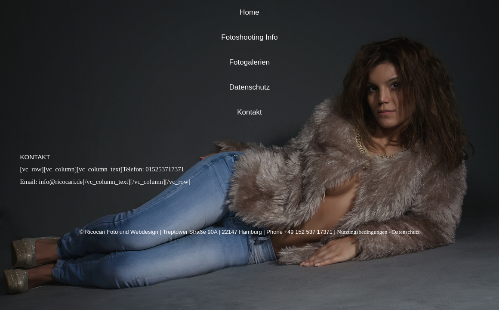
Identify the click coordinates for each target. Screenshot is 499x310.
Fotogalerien (249, 62)
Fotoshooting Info (249, 37)
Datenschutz (249, 87)
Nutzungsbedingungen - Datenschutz (378, 232)
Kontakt (249, 112)
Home (249, 12)
